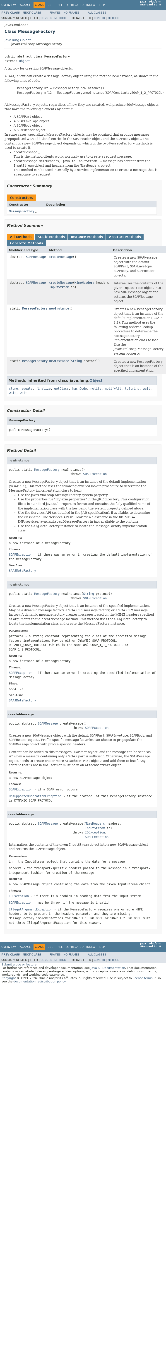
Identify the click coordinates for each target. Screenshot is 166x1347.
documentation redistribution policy (39, 981)
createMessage (61, 257)
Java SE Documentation (108, 968)
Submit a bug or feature (19, 964)
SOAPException (95, 474)
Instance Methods (87, 237)
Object (24, 61)
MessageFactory (21, 211)
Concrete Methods (26, 243)
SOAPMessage (36, 257)
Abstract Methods (125, 237)
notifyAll (113, 388)
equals (27, 388)
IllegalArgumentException (30, 909)
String (76, 361)
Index (90, 5)
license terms (143, 978)
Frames (55, 12)
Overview (8, 5)
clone (13, 388)
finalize (43, 388)
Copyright (9, 978)
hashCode (79, 388)
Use (50, 5)
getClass (61, 388)
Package (25, 5)
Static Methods (51, 237)
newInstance (59, 308)
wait (146, 388)
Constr (46, 18)
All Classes (97, 12)
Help (101, 5)
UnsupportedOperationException (35, 796)
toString (132, 388)
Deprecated (75, 5)
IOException (95, 832)
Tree (59, 5)
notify (95, 388)
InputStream (59, 287)
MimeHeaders (84, 282)
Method (60, 18)
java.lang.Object (18, 40)
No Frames (71, 12)
